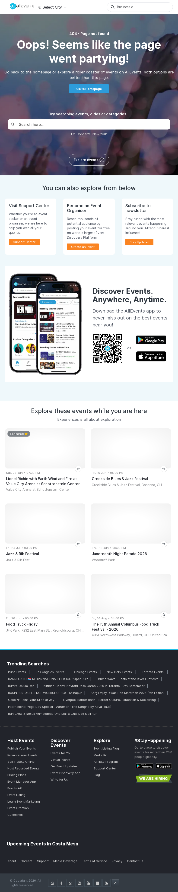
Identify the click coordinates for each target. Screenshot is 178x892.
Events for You (61, 753)
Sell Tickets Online (21, 761)
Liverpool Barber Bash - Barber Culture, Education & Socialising (109, 700)
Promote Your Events (22, 755)
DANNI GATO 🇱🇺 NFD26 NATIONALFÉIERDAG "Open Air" (48, 679)
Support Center (24, 242)
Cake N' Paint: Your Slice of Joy (31, 700)
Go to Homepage (89, 89)
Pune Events (17, 672)
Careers (26, 861)
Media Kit (100, 755)
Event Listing (16, 795)
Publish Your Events (21, 748)
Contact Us (135, 861)
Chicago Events (86, 672)
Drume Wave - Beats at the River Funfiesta (128, 679)
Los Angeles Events (50, 672)
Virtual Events (60, 760)
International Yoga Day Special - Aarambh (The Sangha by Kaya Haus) (59, 707)
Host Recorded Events (23, 768)
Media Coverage (65, 861)
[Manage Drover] (11, 5)
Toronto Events (153, 672)
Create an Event (83, 247)
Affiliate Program (106, 761)
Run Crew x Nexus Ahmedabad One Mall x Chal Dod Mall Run (52, 713)
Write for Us (59, 779)
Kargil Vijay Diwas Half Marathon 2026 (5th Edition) (128, 693)
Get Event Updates (64, 766)
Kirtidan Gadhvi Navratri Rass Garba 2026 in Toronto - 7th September (94, 686)
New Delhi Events (120, 672)
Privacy (117, 861)
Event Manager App (21, 781)
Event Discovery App (65, 773)
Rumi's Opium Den (21, 686)
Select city (51, 7)
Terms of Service (94, 861)
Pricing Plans (16, 775)
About (11, 861)
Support (43, 861)
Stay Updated (139, 242)
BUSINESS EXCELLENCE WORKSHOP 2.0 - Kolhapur (45, 693)
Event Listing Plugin (107, 748)
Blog (97, 775)
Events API (14, 788)
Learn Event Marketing (23, 801)
